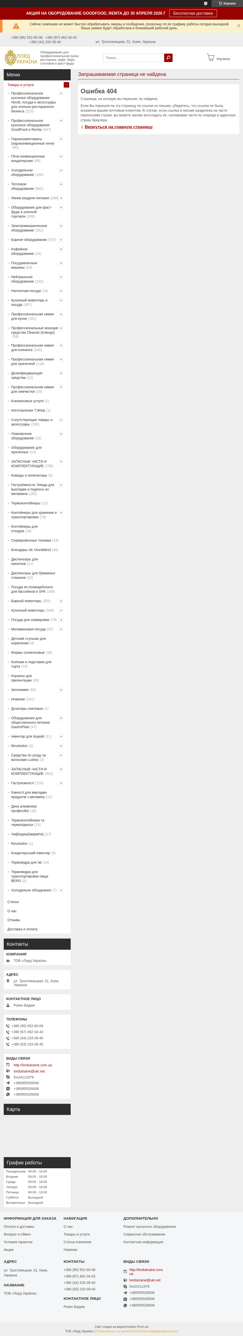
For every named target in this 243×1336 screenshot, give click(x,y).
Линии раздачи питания (30, 198)
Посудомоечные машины (24, 265)
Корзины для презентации (21, 678)
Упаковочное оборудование (22, 436)
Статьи (13, 902)
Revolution (19, 746)
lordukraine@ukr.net (29, 1071)
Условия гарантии (18, 1242)
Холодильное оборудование (22, 172)
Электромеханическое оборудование (29, 228)
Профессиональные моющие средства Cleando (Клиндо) (34, 330)
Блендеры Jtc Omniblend (31, 550)
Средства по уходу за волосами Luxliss (28, 757)
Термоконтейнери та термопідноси (27, 822)
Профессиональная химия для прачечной (32, 361)
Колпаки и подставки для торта (31, 664)
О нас (12, 911)
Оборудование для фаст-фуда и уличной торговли (31, 211)
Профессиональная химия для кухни (32, 316)
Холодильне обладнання (31, 890)
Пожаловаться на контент (113, 1331)
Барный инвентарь (26, 601)
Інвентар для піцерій (27, 736)
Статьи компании (77, 1242)
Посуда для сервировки (30, 620)
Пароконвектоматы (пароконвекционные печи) (32, 141)
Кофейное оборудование (22, 251)
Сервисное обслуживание (144, 1234)
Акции (8, 1250)
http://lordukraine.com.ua (33, 1065)
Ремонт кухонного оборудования (149, 1227)
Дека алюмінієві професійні (24, 808)
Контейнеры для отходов (24, 528)
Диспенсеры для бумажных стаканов (33, 575)
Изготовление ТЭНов (28, 410)
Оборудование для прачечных (26, 450)
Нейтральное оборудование (22, 279)
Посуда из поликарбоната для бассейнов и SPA (32, 589)
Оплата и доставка (19, 1227)
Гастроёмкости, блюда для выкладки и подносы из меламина (32, 489)
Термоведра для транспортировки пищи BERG (29, 876)
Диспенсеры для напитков (24, 561)
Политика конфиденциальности (156, 1331)
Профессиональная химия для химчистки (32, 389)
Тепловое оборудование (22, 186)
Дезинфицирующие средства (26, 375)
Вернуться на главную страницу (119, 127)
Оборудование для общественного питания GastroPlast (30, 722)
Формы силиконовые (28, 652)
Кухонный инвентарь (28, 610)
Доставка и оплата (22, 929)
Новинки (18, 699)
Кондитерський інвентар (30, 853)
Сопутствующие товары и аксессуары (31, 422)
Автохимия (20, 690)
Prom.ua (142, 1327)
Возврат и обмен (17, 1234)
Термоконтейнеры (25, 503)
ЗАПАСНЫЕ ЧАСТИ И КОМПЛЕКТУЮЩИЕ (29, 463)
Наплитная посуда (26, 291)
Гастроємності (22, 783)
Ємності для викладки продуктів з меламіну (29, 794)
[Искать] (168, 58)
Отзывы (13, 920)
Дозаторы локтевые (27, 709)
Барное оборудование (29, 240)
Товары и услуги (20, 85)
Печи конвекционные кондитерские (28, 158)
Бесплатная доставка (193, 13)
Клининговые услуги (27, 401)
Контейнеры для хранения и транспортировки (34, 515)
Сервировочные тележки (31, 540)
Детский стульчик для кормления (28, 641)
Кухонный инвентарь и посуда (29, 302)
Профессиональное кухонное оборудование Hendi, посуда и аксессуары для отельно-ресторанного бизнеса (33, 102)
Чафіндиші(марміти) (27, 834)
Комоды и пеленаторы (29, 475)
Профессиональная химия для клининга (32, 347)
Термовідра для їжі (26, 862)
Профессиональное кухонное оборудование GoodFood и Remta (30, 125)
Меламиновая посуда (28, 629)
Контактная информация (143, 1242)
